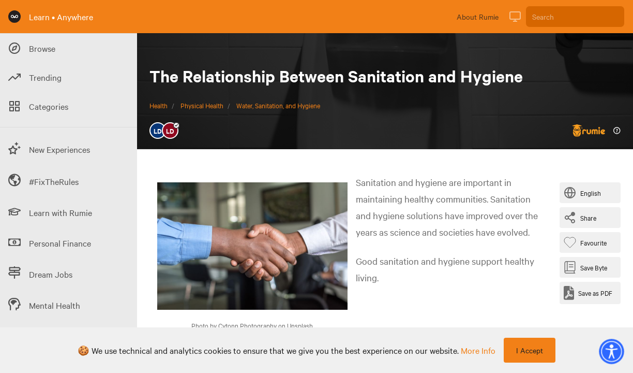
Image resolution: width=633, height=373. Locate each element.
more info (478, 350)
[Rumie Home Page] (14, 16)
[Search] (575, 16)
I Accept (529, 350)
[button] (611, 351)
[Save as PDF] (588, 293)
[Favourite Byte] (587, 242)
